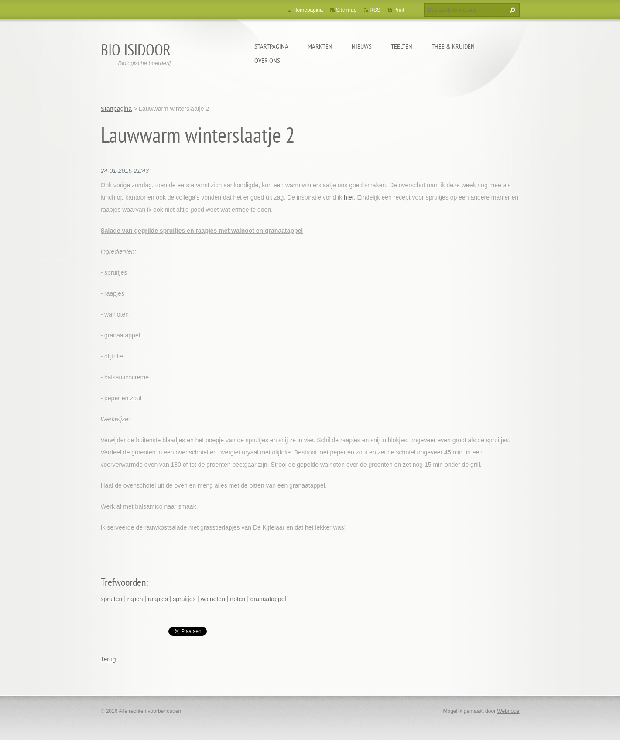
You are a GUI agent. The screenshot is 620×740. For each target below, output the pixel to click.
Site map (346, 10)
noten (237, 598)
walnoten (213, 598)
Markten (320, 46)
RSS (375, 10)
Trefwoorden (123, 582)
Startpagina (271, 46)
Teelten (401, 46)
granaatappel (268, 598)
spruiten (112, 598)
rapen (135, 598)
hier (349, 197)
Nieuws (362, 46)
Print (399, 10)
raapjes (158, 598)
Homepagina (308, 10)
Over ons (267, 60)
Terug (108, 659)
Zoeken (511, 10)
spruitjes (184, 598)
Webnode (508, 711)
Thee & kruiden (453, 46)
